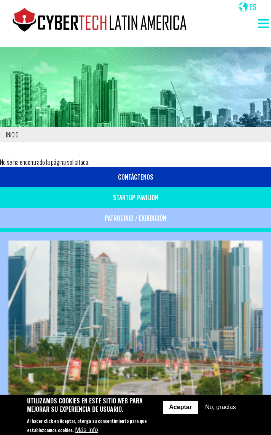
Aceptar (180, 411)
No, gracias (220, 411)
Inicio (12, 134)
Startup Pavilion (135, 197)
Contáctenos (135, 177)
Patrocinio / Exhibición (135, 218)
